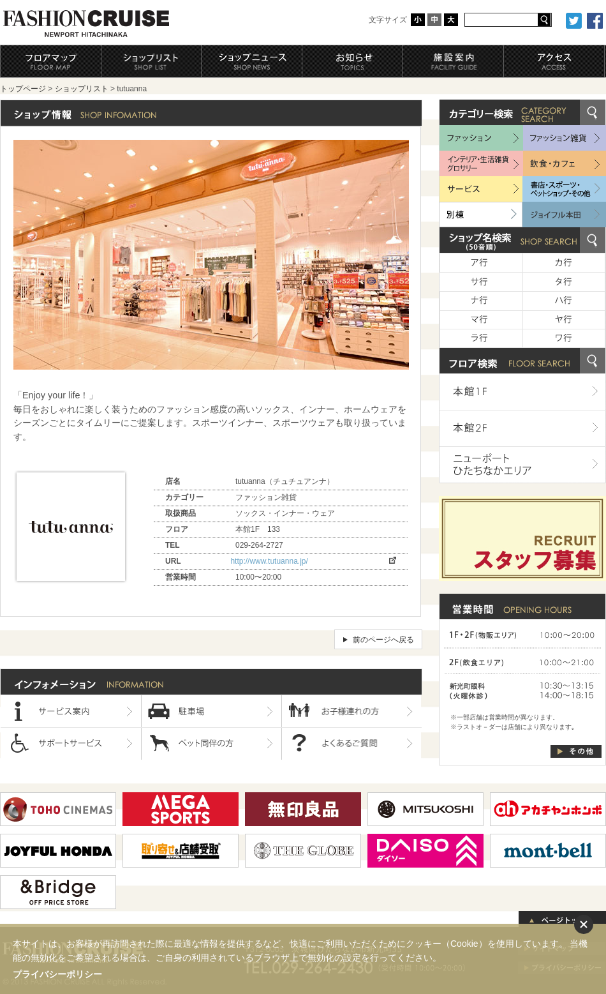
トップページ (23, 88)
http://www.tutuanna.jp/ (268, 561)
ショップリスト (81, 88)
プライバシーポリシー (57, 974)
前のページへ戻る (383, 639)
